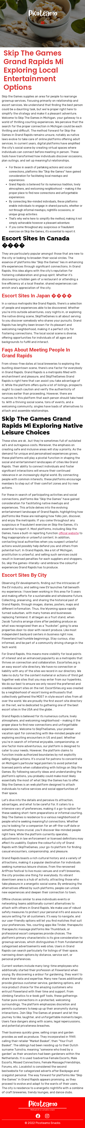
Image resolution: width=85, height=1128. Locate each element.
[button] (42, 22)
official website (69, 533)
